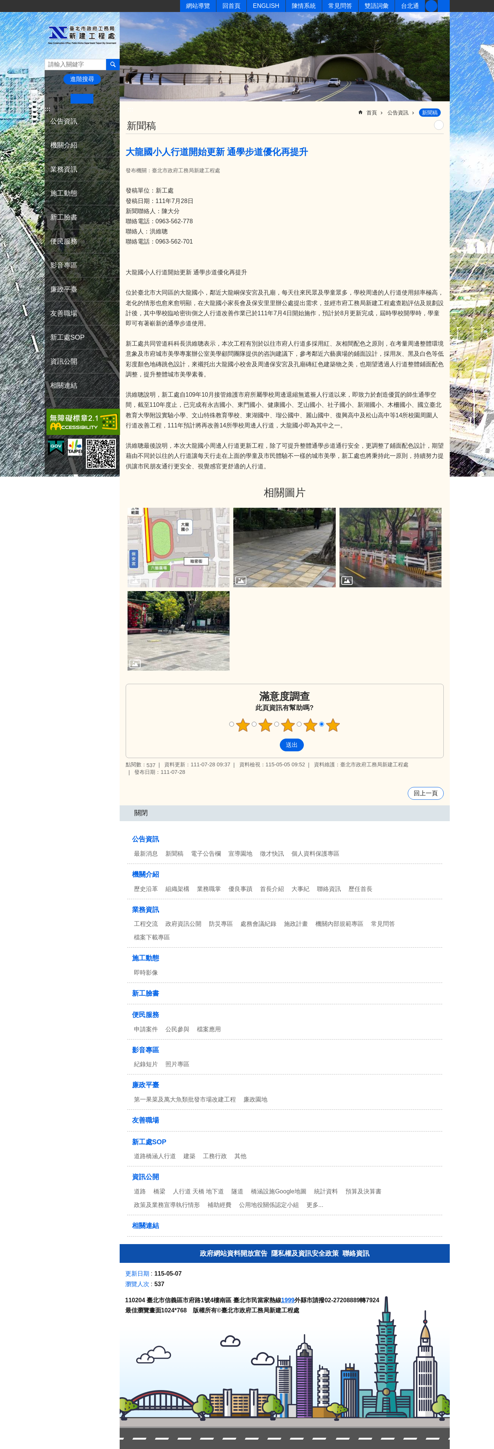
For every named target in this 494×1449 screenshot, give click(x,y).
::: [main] (131, 109)
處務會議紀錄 (258, 924)
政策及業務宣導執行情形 (167, 1205)
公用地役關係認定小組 (269, 1205)
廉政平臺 (63, 289)
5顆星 (333, 725)
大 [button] (104, 99)
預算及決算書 (363, 1191)
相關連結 (63, 385)
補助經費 (219, 1205)
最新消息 (146, 853)
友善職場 (63, 313)
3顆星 (288, 725)
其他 (240, 1156)
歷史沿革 (146, 889)
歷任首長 (360, 889)
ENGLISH (266, 6)
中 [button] (82, 99)
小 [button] (59, 99)
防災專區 (221, 924)
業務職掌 (209, 889)
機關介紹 (63, 145)
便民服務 (63, 241)
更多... (314, 1205)
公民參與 (177, 1029)
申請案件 (146, 1029)
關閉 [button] (141, 813)
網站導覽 (198, 6)
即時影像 (146, 972)
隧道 (237, 1191)
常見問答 (340, 6)
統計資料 (326, 1191)
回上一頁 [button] (426, 793)
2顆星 (265, 725)
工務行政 (215, 1156)
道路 (140, 1191)
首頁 (371, 113)
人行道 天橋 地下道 (198, 1191)
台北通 (410, 6)
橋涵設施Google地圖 (278, 1191)
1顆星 (243, 725)
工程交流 (146, 924)
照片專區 (177, 1064)
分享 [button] (444, 6)
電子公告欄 (206, 853)
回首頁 (231, 6)
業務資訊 (63, 169)
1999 (288, 1300)
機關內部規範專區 (339, 924)
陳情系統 (304, 6)
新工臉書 (431, 6)
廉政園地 (255, 1099)
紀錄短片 (146, 1064)
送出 (273, 745)
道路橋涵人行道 (155, 1156)
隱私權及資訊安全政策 (305, 1253)
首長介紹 (272, 889)
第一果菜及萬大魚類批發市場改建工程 (185, 1099)
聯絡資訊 (329, 889)
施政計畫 (296, 924)
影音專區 (63, 265)
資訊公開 (63, 361)
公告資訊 (63, 121)
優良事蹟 (240, 889)
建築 (189, 1156)
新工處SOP (67, 337)
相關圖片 (285, 492)
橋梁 (159, 1191)
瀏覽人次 (137, 1284)
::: (48, 109)
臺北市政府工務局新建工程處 (82, 35)
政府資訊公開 (183, 924)
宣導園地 (240, 853)
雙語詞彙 (377, 6)
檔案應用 (209, 1029)
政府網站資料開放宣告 (233, 1253)
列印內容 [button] (439, 125)
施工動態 (63, 193)
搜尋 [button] (113, 64)
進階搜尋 (82, 79)
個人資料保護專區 (315, 853)
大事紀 (300, 889)
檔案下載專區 (152, 937)
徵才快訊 (272, 853)
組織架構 (177, 889)
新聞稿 (430, 113)
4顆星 (310, 725)
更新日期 (137, 1273)
